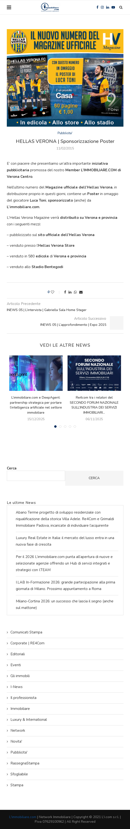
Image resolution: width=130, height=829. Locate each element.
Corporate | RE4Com (27, 643)
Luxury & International (28, 719)
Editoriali (17, 654)
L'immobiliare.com (22, 817)
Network (17, 730)
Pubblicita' (65, 133)
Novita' (16, 741)
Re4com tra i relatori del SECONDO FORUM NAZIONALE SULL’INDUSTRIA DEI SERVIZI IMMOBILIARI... (94, 405)
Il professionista (23, 697)
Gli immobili (20, 675)
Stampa (16, 785)
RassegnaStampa (24, 763)
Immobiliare (20, 708)
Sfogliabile (19, 774)
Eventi (15, 665)
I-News (16, 686)
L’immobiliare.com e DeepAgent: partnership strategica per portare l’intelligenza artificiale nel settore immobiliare (36, 405)
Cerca (12, 468)
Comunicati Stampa (26, 632)
